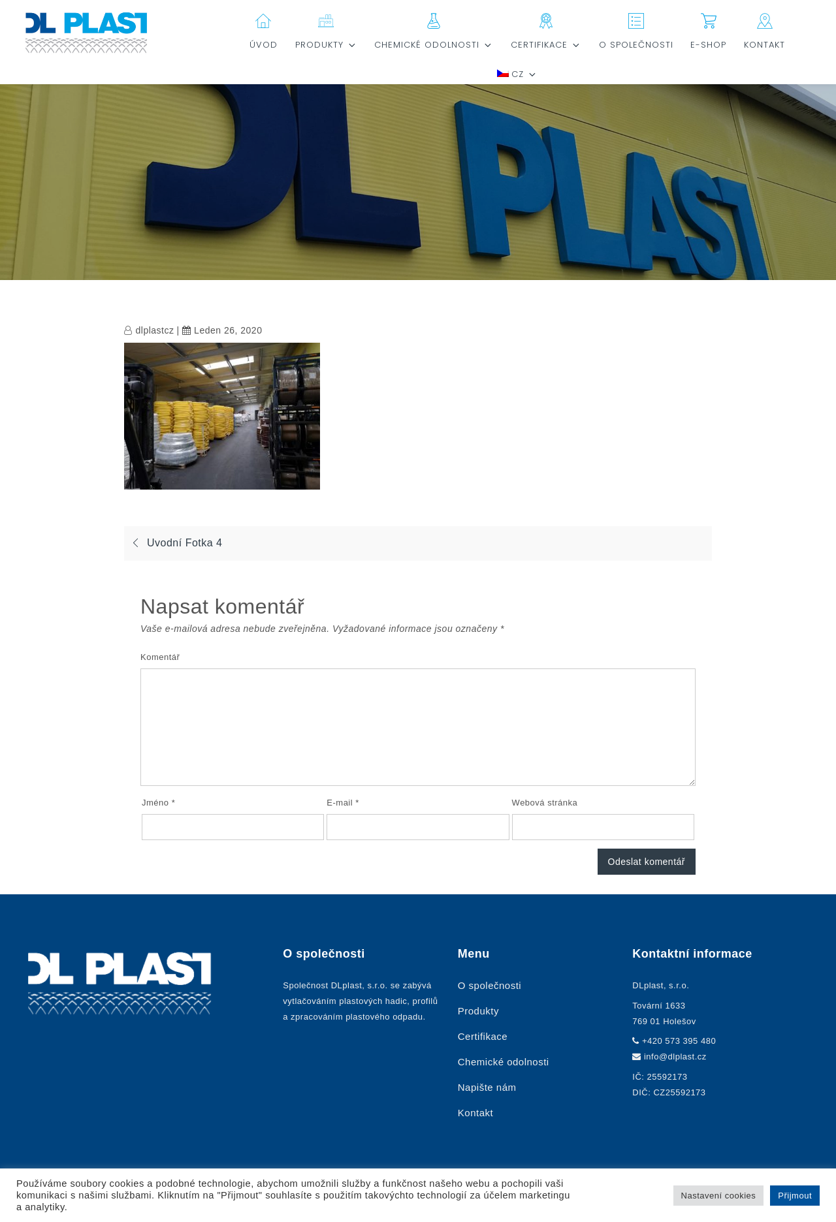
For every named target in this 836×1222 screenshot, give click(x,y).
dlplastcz (155, 330)
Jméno (158, 802)
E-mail (343, 802)
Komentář (160, 657)
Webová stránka (545, 802)
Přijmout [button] (795, 1195)
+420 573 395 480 (679, 1041)
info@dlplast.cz (675, 1056)
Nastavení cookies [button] (718, 1195)
